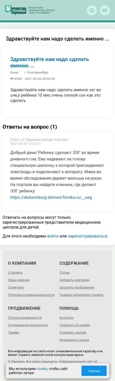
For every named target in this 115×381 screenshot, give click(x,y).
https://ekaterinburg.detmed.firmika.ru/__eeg (51, 197)
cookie (42, 369)
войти (53, 236)
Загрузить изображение (77, 287)
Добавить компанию (75, 280)
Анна (14, 72)
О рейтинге (16, 287)
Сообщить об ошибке (75, 325)
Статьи (65, 272)
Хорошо (94, 371)
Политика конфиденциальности (31, 295)
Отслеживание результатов (28, 325)
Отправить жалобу (73, 332)
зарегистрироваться (87, 236)
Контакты (67, 318)
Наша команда (19, 280)
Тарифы (14, 332)
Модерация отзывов (74, 340)
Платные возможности (25, 318)
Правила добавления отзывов (81, 295)
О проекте (15, 272)
